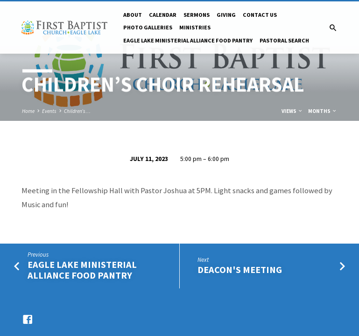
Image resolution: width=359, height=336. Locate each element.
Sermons (196, 14)
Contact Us (260, 14)
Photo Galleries (147, 27)
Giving (226, 14)
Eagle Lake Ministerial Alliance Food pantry (188, 40)
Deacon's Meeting (239, 270)
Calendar (162, 14)
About (132, 14)
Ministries (195, 27)
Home (28, 111)
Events (49, 111)
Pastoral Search (284, 40)
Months (322, 111)
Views (292, 111)
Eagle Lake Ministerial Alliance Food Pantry (82, 270)
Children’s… (77, 111)
